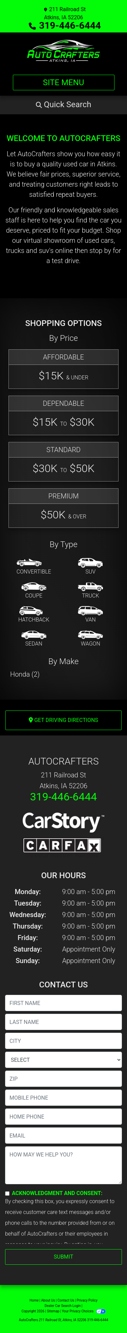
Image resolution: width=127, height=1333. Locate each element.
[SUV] (90, 567)
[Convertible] (34, 567)
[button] (63, 104)
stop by (100, 251)
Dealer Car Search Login (63, 1306)
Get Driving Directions (63, 720)
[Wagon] (90, 639)
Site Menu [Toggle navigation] (63, 82)
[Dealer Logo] (63, 51)
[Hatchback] (33, 615)
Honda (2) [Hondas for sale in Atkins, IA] (25, 674)
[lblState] (63, 1060)
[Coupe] (33, 591)
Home (34, 1300)
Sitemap (53, 1311)
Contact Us (66, 1300)
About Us (48, 1300)
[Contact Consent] (7, 1193)
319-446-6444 (70, 25)
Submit (63, 1257)
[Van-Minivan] (90, 615)
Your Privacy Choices (84, 1311)
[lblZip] (63, 1079)
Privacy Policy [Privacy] (87, 1300)
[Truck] (90, 591)
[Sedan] (33, 639)
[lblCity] (63, 1041)
